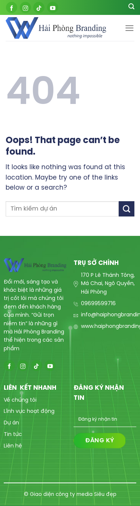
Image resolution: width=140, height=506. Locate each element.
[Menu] (129, 28)
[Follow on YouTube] (52, 7)
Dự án (11, 423)
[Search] (131, 7)
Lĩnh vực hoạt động (29, 411)
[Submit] (126, 208)
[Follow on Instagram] (25, 7)
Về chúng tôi (20, 400)
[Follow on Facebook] (11, 7)
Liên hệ (13, 446)
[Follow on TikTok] (38, 7)
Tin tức (13, 434)
